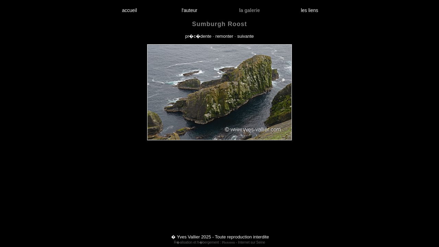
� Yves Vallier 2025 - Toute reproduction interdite (220, 236)
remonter (224, 36)
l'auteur (189, 10)
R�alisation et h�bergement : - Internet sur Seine (219, 242)
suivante (245, 36)
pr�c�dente (198, 36)
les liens (309, 10)
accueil (129, 10)
